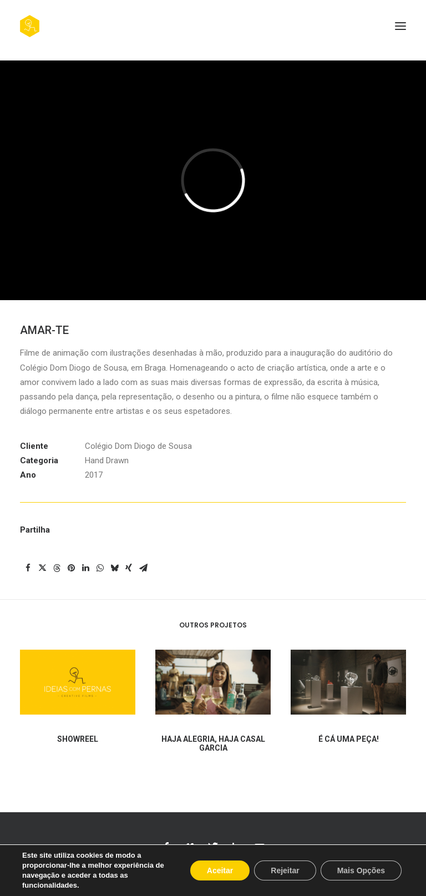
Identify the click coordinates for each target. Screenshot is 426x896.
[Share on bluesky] (114, 568)
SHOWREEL (77, 749)
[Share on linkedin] (85, 568)
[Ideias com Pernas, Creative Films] (29, 26)
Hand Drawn (107, 460)
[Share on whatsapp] (99, 568)
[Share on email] (143, 568)
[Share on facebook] (27, 568)
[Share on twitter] (42, 568)
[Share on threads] (56, 568)
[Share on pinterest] (71, 568)
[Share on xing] (128, 568)
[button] (400, 26)
